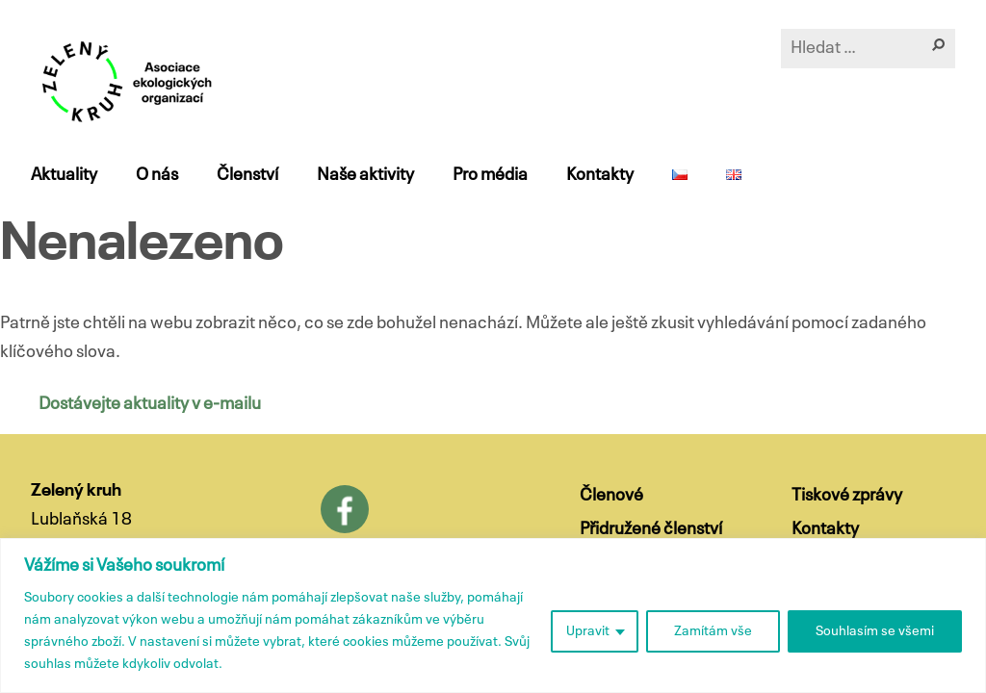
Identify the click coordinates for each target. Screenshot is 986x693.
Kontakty (600, 175)
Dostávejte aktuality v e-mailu (150, 404)
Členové (611, 495)
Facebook (345, 509)
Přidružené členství (651, 529)
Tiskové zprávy (846, 495)
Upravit (588, 631)
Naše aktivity (365, 175)
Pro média (490, 175)
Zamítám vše (713, 631)
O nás (157, 175)
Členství (247, 175)
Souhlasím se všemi (875, 631)
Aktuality (64, 175)
